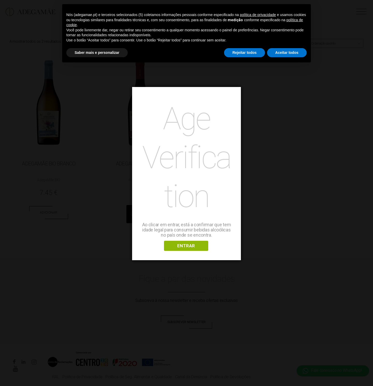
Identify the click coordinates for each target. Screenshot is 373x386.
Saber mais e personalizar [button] (97, 52)
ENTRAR (186, 245)
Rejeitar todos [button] (244, 52)
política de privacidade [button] (258, 15)
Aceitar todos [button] (286, 52)
